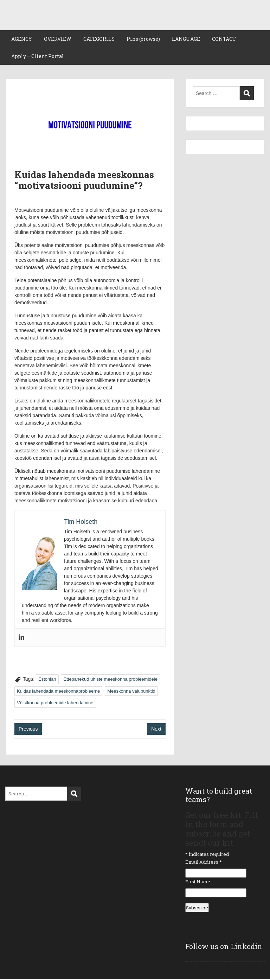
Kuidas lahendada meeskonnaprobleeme (58, 691)
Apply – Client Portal (37, 56)
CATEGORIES (99, 39)
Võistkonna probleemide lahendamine (55, 702)
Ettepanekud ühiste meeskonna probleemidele (110, 679)
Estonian (47, 679)
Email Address (203, 862)
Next (156, 729)
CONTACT (224, 39)
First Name (197, 881)
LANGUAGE (186, 39)
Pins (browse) (143, 39)
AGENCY (21, 39)
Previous (28, 729)
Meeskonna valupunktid (131, 691)
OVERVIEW (57, 39)
